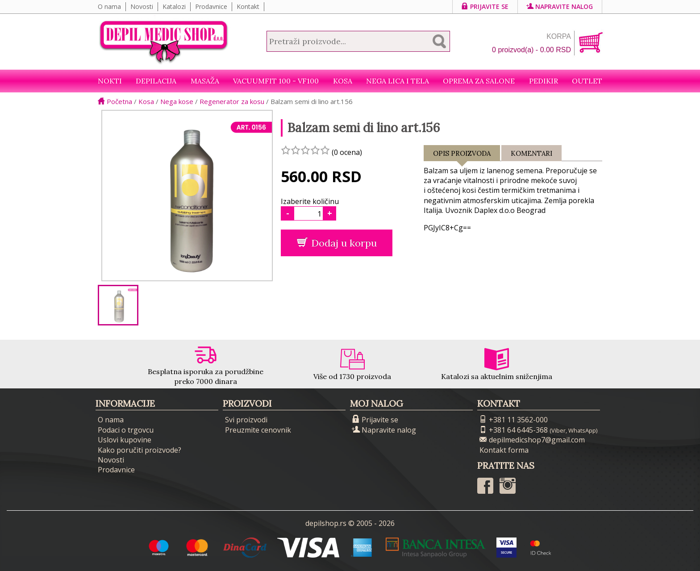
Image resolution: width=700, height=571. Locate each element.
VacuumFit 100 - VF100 (276, 80)
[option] (118, 305)
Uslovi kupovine (124, 440)
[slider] (305, 150)
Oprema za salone (479, 80)
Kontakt (248, 6)
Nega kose (176, 101)
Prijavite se (485, 6)
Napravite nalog (560, 6)
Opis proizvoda (462, 155)
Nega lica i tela (397, 80)
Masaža (205, 80)
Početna (115, 101)
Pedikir (543, 80)
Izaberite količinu (310, 201)
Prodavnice (211, 6)
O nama (109, 6)
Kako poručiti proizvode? (139, 450)
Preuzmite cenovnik (258, 430)
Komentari (531, 153)
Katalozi (174, 6)
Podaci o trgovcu (126, 430)
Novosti (141, 6)
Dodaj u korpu (337, 243)
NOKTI (110, 80)
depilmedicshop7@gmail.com (532, 440)
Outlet (587, 80)
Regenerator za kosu (232, 101)
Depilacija (156, 80)
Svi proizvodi (246, 420)
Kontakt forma (504, 450)
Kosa (342, 80)
